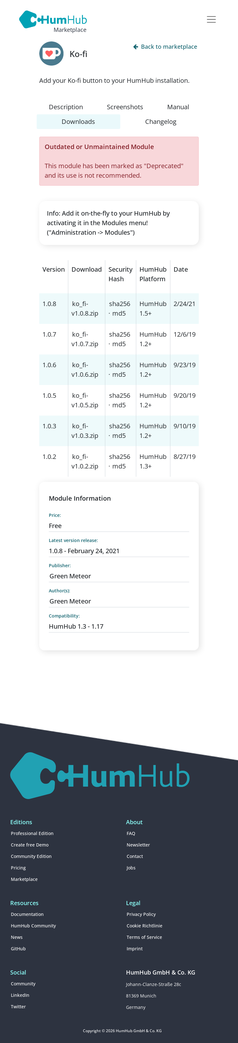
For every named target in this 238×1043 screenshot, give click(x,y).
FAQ (131, 833)
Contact (135, 856)
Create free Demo (29, 845)
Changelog (160, 121)
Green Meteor (70, 576)
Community (23, 984)
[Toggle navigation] (211, 19)
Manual (178, 107)
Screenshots (125, 107)
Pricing (18, 868)
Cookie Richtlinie (144, 926)
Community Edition (31, 856)
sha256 (119, 303)
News (17, 937)
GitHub (18, 949)
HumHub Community (33, 926)
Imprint (135, 949)
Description (66, 107)
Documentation (27, 914)
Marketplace (24, 879)
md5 (119, 313)
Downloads (78, 121)
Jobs (131, 868)
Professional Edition (32, 833)
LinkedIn (20, 995)
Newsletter (138, 845)
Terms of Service (144, 937)
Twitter (18, 1007)
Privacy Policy (141, 914)
